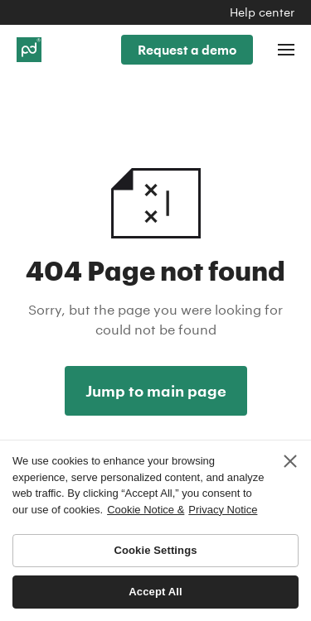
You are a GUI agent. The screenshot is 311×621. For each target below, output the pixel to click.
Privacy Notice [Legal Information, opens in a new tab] (222, 509)
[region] (155, 530)
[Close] (290, 461)
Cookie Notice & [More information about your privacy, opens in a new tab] (145, 509)
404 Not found (155, 181)
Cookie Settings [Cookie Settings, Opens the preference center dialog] (155, 550)
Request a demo (187, 49)
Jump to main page (155, 391)
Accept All (155, 591)
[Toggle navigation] (286, 50)
